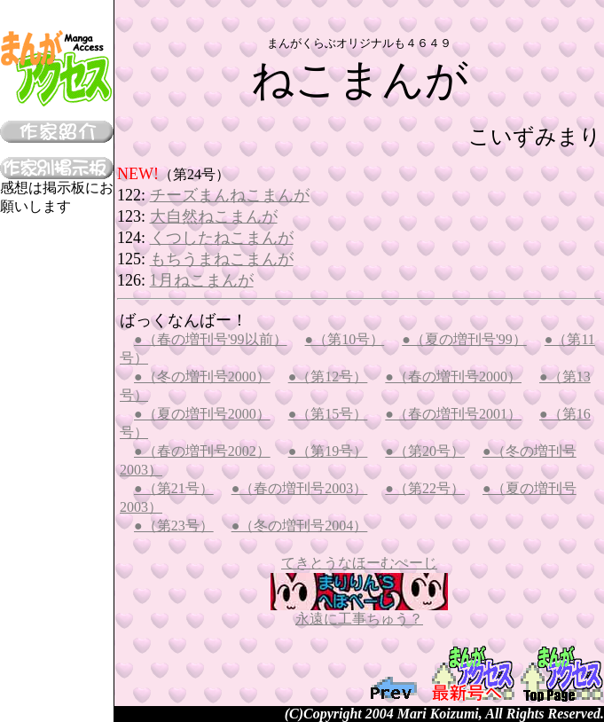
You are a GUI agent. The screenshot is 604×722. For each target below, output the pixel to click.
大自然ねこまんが (214, 216)
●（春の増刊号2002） (202, 451)
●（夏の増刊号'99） (464, 339)
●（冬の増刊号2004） (299, 525)
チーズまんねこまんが (230, 195)
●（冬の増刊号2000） (202, 376)
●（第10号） (345, 339)
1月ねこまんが (202, 280)
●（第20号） (425, 451)
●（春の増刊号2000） (453, 376)
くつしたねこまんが (222, 238)
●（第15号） (328, 413)
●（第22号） (425, 488)
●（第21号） (174, 488)
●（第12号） (328, 376)
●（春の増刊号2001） (453, 413)
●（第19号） (328, 451)
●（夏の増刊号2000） (202, 413)
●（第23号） (174, 525)
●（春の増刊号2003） (299, 488)
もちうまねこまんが (222, 259)
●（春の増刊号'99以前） (210, 339)
